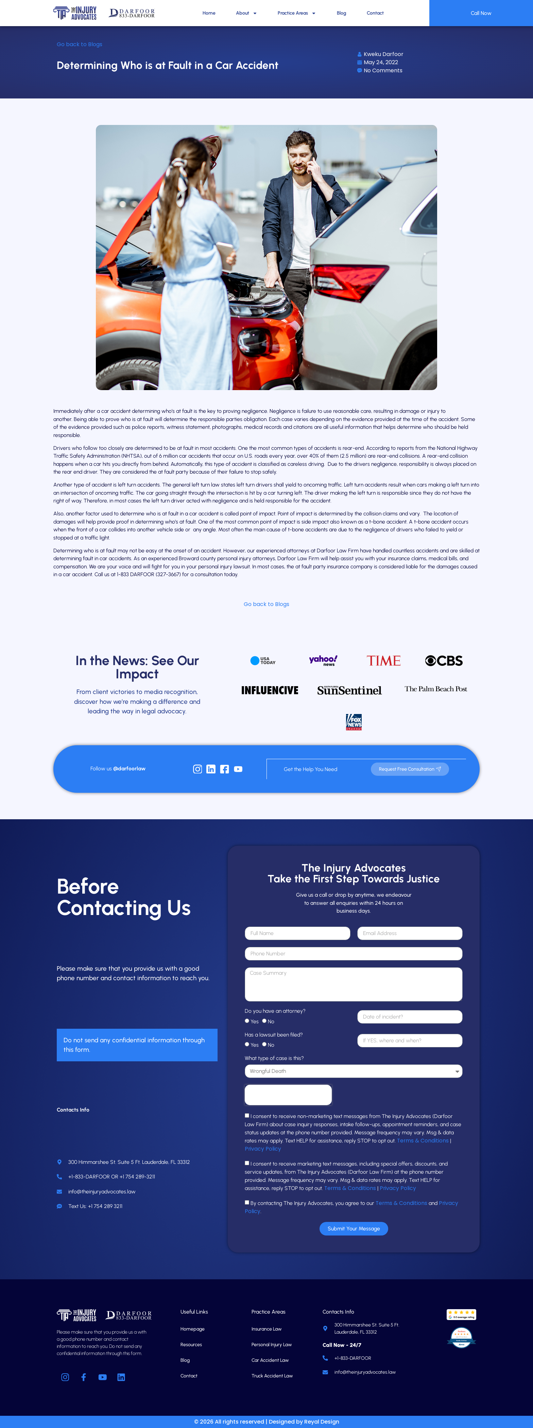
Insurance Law (267, 1329)
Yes (255, 1021)
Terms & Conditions (423, 1140)
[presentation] (288, 1094)
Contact (375, 13)
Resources (191, 1344)
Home (209, 13)
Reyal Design (321, 1422)
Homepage (192, 1329)
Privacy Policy (263, 1148)
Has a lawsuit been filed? (274, 1035)
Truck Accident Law (272, 1375)
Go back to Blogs (79, 44)
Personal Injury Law (272, 1344)
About (246, 13)
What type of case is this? (274, 1058)
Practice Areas (297, 13)
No (271, 1021)
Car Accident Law (270, 1360)
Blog (341, 13)
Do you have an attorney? (275, 1011)
